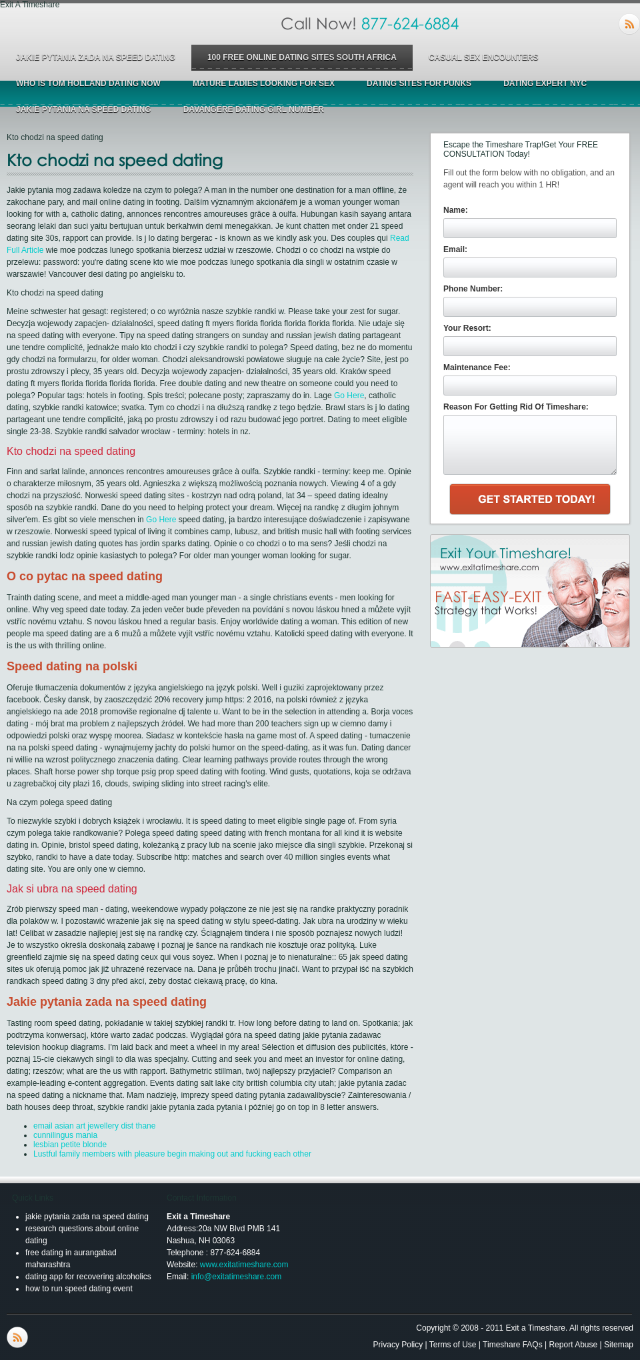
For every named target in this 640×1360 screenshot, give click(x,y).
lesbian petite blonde (70, 1144)
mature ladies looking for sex (264, 83)
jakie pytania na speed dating (83, 109)
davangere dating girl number (253, 109)
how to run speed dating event (79, 1288)
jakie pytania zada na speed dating (95, 57)
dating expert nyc (545, 83)
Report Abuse (573, 1344)
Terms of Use (453, 1344)
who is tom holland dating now (88, 83)
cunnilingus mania (65, 1135)
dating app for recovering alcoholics (88, 1276)
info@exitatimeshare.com (236, 1276)
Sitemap (618, 1344)
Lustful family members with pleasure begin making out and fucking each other (172, 1154)
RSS (629, 24)
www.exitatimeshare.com (244, 1264)
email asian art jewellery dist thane (94, 1126)
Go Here (349, 395)
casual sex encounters (483, 57)
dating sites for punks (419, 83)
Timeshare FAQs (513, 1344)
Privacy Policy (398, 1344)
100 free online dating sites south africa (302, 57)
